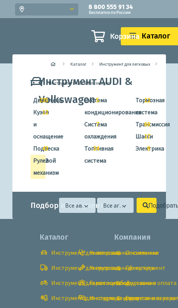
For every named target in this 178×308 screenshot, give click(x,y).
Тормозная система (139, 105)
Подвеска (37, 149)
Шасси (139, 137)
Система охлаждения (88, 129)
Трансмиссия (139, 125)
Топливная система (88, 153)
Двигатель (37, 100)
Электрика (139, 149)
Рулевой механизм (37, 165)
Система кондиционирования (88, 105)
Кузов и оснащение (37, 123)
